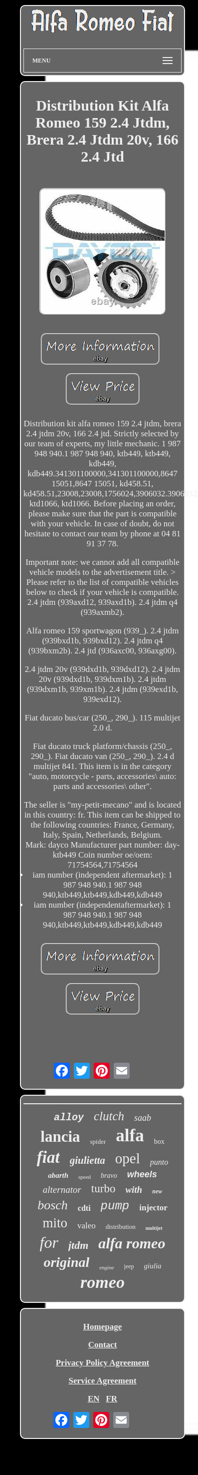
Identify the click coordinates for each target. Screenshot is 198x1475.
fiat (48, 1157)
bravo (109, 1175)
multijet (154, 1228)
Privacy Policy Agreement (103, 1362)
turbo (103, 1188)
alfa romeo (131, 1243)
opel (127, 1158)
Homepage (102, 1326)
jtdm (78, 1245)
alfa (130, 1135)
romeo (102, 1282)
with (133, 1189)
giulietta (87, 1160)
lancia (60, 1136)
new (157, 1191)
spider (98, 1141)
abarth (58, 1175)
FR (111, 1398)
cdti (84, 1208)
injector (153, 1207)
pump (115, 1206)
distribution (121, 1226)
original (66, 1262)
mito (54, 1222)
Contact (102, 1344)
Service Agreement (102, 1380)
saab (142, 1118)
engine (106, 1267)
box (159, 1141)
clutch (109, 1116)
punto (159, 1162)
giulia (153, 1266)
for (49, 1242)
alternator (62, 1189)
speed (84, 1177)
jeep (129, 1266)
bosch (52, 1205)
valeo (86, 1225)
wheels (142, 1174)
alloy (69, 1117)
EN (94, 1398)
